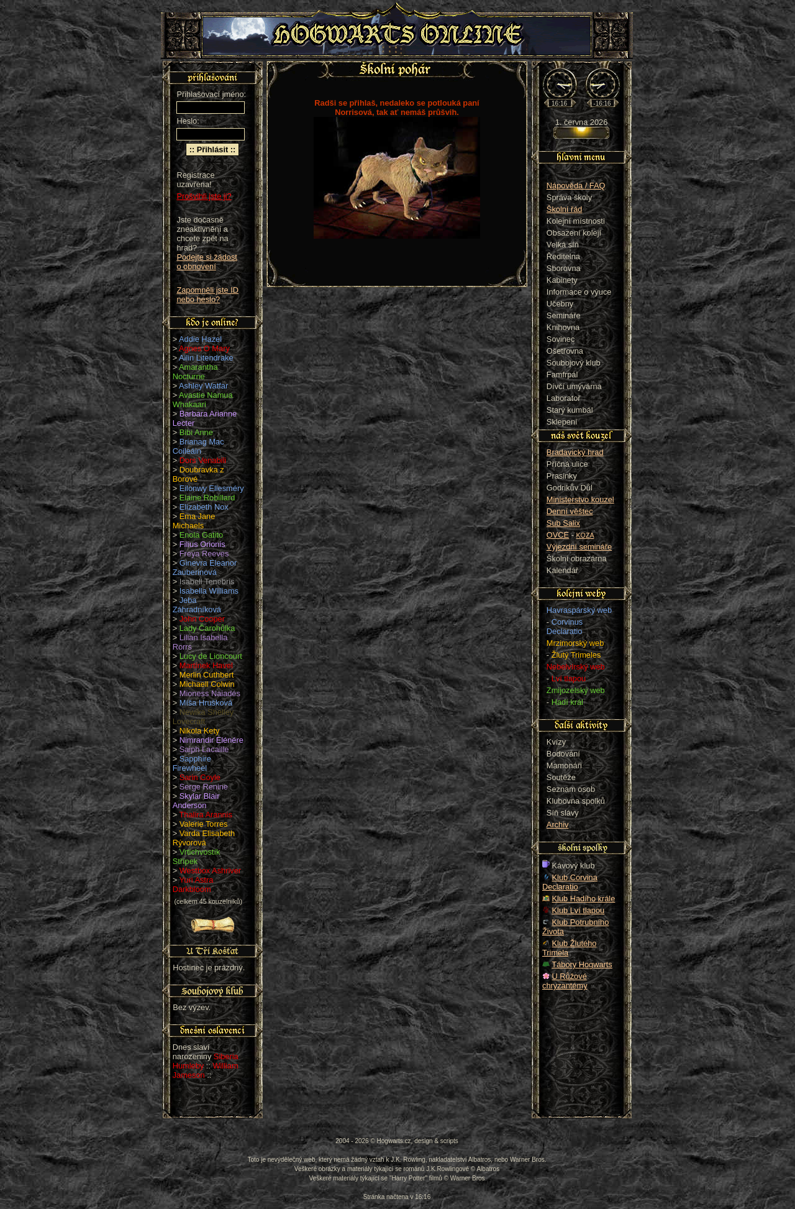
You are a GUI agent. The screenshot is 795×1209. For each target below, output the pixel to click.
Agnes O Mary (204, 348)
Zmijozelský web (576, 690)
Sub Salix (563, 523)
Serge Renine (203, 786)
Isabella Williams (208, 590)
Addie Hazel (200, 339)
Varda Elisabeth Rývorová (204, 838)
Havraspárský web (579, 610)
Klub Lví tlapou (578, 910)
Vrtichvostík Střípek (196, 856)
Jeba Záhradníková (197, 604)
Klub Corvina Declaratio (569, 882)
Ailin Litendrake (206, 357)
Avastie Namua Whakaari (203, 399)
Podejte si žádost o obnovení (206, 261)
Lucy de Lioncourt (210, 656)
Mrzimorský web (575, 643)
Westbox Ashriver (210, 870)
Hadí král (567, 702)
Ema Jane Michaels (194, 521)
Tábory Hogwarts (582, 964)
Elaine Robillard (207, 497)
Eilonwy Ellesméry (211, 488)
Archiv (558, 824)
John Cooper (202, 618)
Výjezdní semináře (579, 546)
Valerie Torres (203, 824)
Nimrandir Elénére (211, 740)
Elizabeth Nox (204, 507)
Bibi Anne (196, 432)
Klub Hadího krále (584, 898)
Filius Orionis (202, 544)
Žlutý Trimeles (576, 655)
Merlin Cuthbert (206, 674)
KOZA (585, 535)
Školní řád (565, 209)
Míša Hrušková (205, 702)
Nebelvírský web (576, 666)
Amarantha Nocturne (195, 371)
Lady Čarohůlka (207, 628)
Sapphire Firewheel (192, 763)
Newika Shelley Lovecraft (203, 716)
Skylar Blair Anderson (196, 800)
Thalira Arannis (205, 814)
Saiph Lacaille (204, 749)
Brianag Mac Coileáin (198, 446)
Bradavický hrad (575, 452)
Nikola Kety (199, 730)
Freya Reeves (204, 553)
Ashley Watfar (203, 385)
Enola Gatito (201, 535)
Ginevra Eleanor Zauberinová (205, 567)
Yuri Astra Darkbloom (193, 884)
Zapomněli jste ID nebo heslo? (207, 294)
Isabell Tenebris (207, 581)
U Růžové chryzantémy (565, 981)
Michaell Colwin (207, 684)
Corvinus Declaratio (565, 626)
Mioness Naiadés (209, 693)
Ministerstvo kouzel (580, 499)
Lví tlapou (569, 678)
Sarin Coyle (199, 777)
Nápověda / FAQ (576, 185)
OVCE (558, 535)
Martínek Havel (206, 665)
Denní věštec (570, 511)
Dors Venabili (202, 460)
